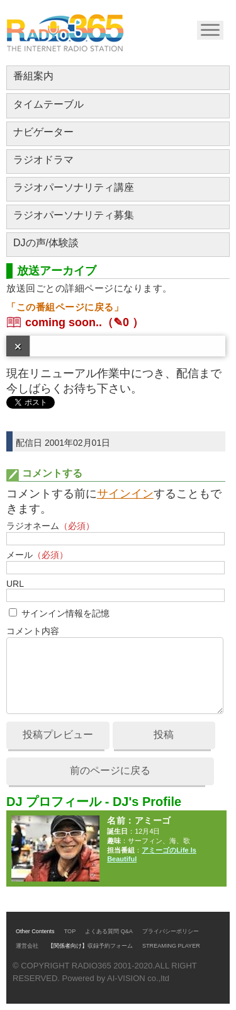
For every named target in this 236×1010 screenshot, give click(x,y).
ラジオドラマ (43, 159)
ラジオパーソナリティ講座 (73, 187)
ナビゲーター (43, 132)
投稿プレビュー (58, 734)
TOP (70, 931)
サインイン (125, 493)
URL (15, 584)
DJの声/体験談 (46, 242)
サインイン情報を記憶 (65, 613)
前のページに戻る (110, 770)
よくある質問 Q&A (109, 931)
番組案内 (33, 76)
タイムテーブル (48, 104)
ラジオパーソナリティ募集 (73, 215)
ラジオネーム (50, 526)
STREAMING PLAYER (171, 946)
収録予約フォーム (110, 946)
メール (37, 555)
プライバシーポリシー (170, 931)
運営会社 (27, 946)
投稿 (164, 734)
